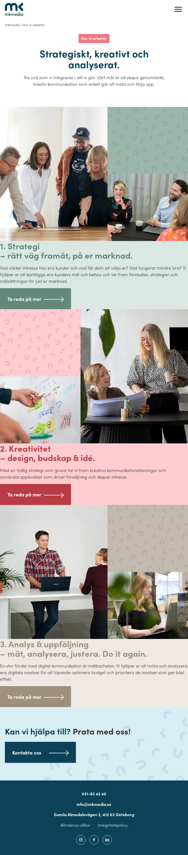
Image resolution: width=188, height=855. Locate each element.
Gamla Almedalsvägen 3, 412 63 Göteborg (94, 814)
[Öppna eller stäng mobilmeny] (178, 9)
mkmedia (12, 24)
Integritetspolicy (113, 825)
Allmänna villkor (75, 825)
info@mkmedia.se (94, 804)
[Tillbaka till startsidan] (14, 9)
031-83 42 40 (94, 794)
